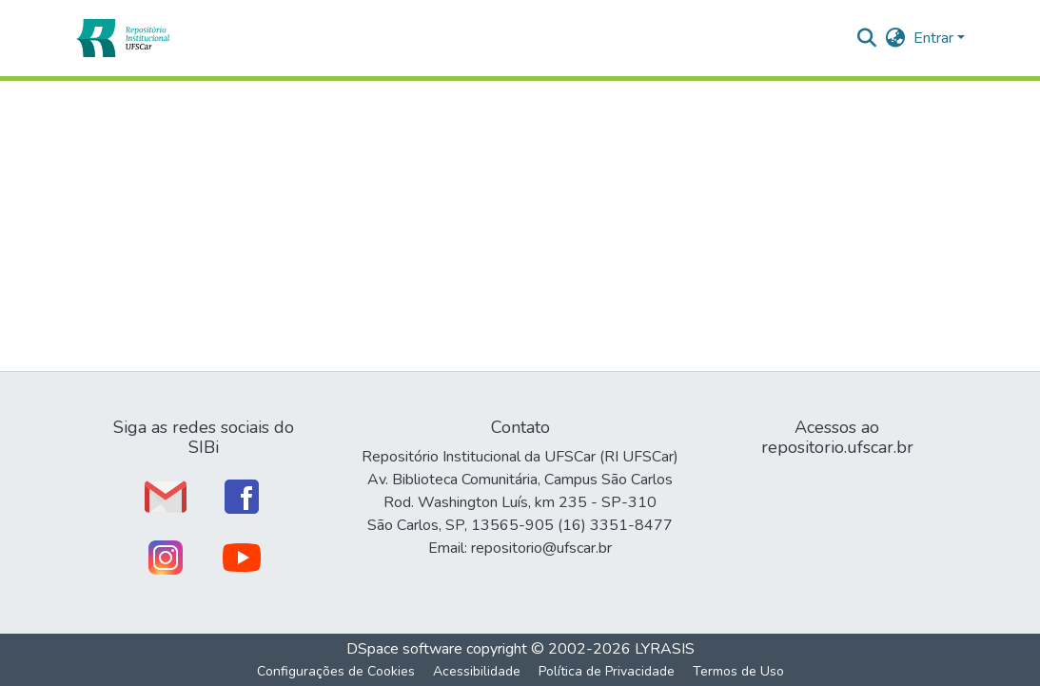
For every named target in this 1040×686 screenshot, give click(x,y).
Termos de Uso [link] (738, 671)
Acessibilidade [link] (476, 671)
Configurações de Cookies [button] (336, 671)
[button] (122, 38)
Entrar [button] (935, 38)
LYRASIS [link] (665, 648)
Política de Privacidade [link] (607, 671)
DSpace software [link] (404, 648)
